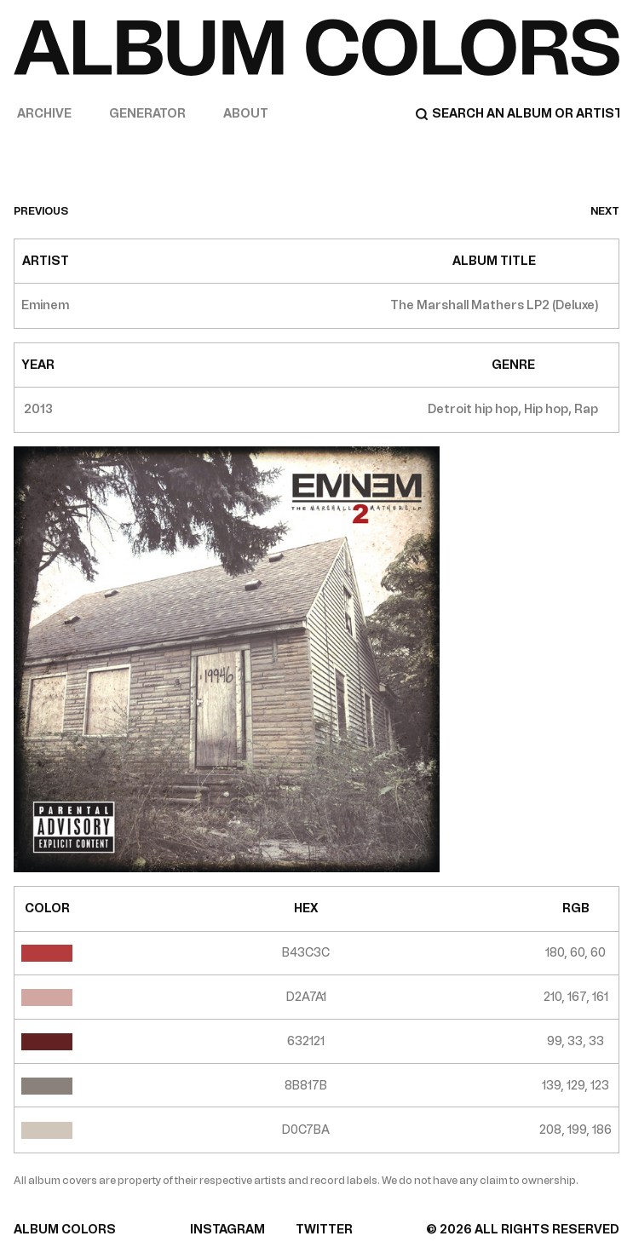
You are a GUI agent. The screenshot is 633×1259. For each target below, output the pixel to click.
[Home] (316, 47)
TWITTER (324, 1229)
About (245, 113)
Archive (44, 113)
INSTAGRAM (227, 1229)
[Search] (517, 114)
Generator (147, 113)
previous (41, 211)
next (604, 211)
